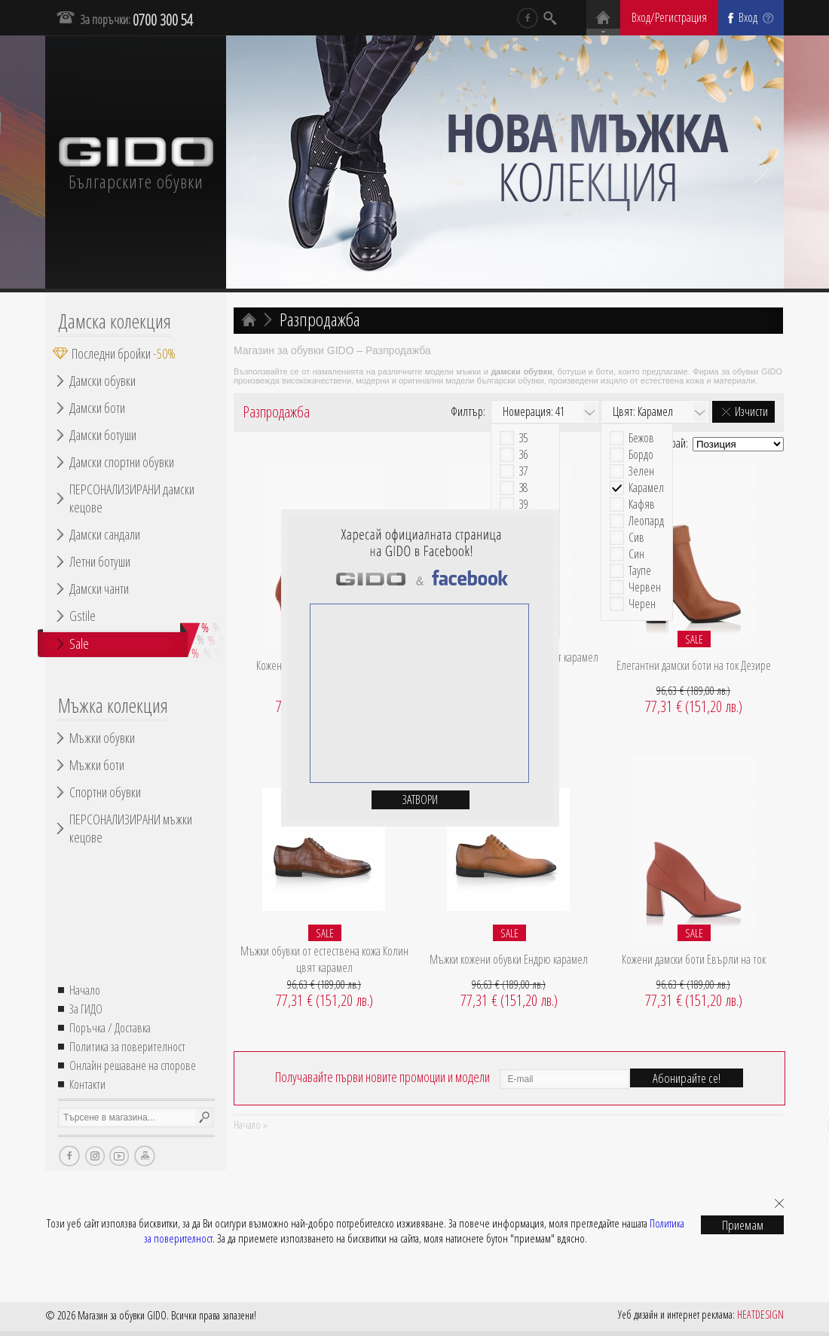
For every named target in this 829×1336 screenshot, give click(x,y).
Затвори (420, 799)
